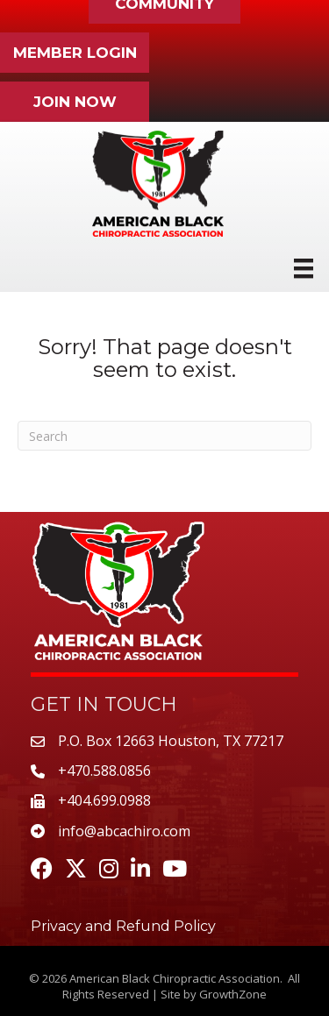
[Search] (164, 436)
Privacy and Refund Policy (123, 926)
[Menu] (303, 268)
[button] (74, 52)
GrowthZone (233, 994)
